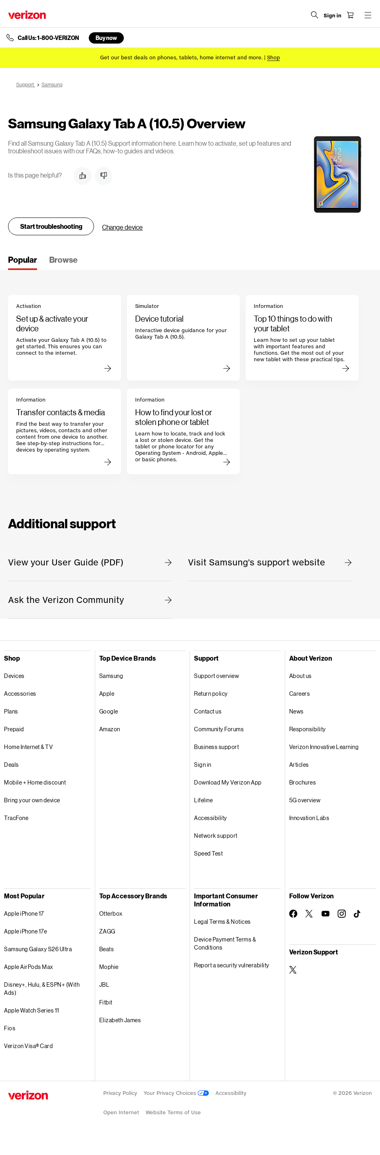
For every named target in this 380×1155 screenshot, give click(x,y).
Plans (11, 711)
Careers (299, 693)
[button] (83, 176)
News (296, 711)
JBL (104, 984)
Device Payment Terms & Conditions (225, 943)
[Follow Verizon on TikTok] (358, 914)
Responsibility (307, 729)
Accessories (20, 693)
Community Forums (219, 729)
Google (108, 711)
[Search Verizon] (315, 15)
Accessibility (210, 817)
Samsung (111, 675)
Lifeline (203, 800)
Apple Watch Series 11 (31, 1010)
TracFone (16, 817)
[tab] (22, 262)
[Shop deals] (273, 57)
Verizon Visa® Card (28, 1045)
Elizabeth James (120, 1020)
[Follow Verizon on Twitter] (309, 914)
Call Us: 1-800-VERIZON (48, 38)
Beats (106, 949)
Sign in (202, 764)
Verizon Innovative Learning (324, 746)
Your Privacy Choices (176, 1093)
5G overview (305, 800)
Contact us (207, 711)
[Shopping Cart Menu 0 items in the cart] (350, 15)
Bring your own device (32, 800)
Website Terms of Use (173, 1112)
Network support (216, 835)
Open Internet (121, 1112)
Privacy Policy (120, 1093)
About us (300, 675)
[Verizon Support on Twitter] (293, 970)
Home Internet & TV (28, 746)
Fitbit (106, 1002)
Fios (9, 1028)
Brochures (302, 782)
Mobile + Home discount (35, 782)
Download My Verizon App (228, 782)
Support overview (216, 675)
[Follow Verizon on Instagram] (342, 914)
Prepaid (14, 729)
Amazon (109, 729)
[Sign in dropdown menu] (332, 16)
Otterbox (111, 913)
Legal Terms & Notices (222, 921)
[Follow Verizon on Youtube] (326, 914)
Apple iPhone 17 (24, 913)
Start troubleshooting (51, 226)
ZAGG (107, 931)
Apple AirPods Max (28, 966)
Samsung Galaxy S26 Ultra (38, 949)
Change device (122, 227)
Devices (14, 675)
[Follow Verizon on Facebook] (293, 914)
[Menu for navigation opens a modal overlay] (368, 15)
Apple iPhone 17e (25, 931)
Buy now (106, 37)
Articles (299, 764)
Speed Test (208, 853)
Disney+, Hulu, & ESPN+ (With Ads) (41, 988)
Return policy (211, 693)
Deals (11, 764)
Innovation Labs (309, 817)
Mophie (109, 966)
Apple (107, 693)
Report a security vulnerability (231, 965)
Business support (216, 746)
